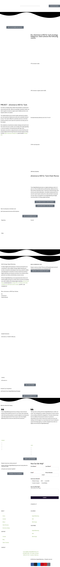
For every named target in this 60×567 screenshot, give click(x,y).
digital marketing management (10, 133)
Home (4, 515)
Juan (32, 445)
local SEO (20, 282)
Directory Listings (6, 528)
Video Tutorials (6, 542)
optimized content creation (13, 284)
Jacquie (3, 440)
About (4, 521)
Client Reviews (6, 525)
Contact (4, 518)
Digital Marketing (35, 515)
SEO (33, 518)
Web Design (34, 521)
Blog (3, 539)
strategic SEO (15, 282)
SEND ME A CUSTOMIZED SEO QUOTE (40, 271)
